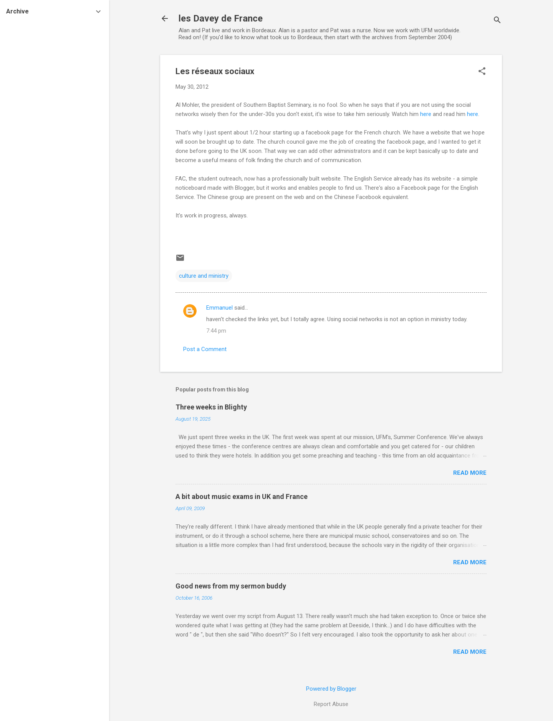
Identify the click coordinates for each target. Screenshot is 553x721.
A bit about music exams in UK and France (242, 496)
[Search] (497, 21)
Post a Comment (205, 349)
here (426, 114)
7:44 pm (216, 330)
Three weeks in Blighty (211, 407)
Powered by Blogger (331, 688)
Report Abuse (331, 704)
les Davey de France (221, 18)
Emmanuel (219, 307)
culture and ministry (203, 275)
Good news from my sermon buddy (231, 586)
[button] (482, 71)
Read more (470, 472)
